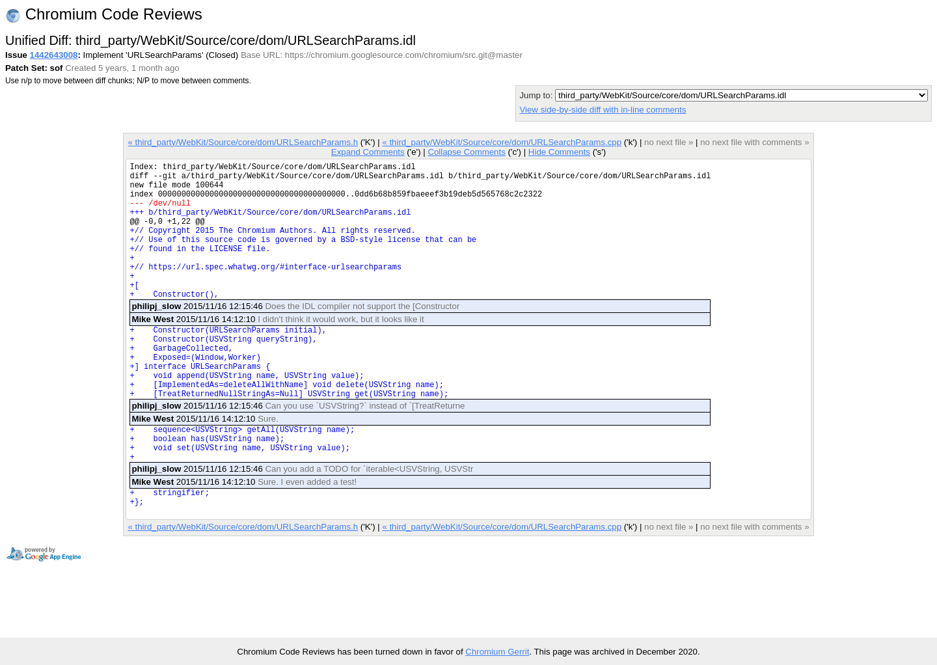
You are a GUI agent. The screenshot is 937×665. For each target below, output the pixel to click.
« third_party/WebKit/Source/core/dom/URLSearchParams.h (243, 142)
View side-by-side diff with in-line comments (602, 110)
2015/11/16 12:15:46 (295, 335)
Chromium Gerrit (497, 652)
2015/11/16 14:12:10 (277, 348)
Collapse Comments (466, 152)
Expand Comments (368, 152)
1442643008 (54, 55)
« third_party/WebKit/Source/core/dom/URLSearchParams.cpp (501, 142)
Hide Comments (559, 152)
